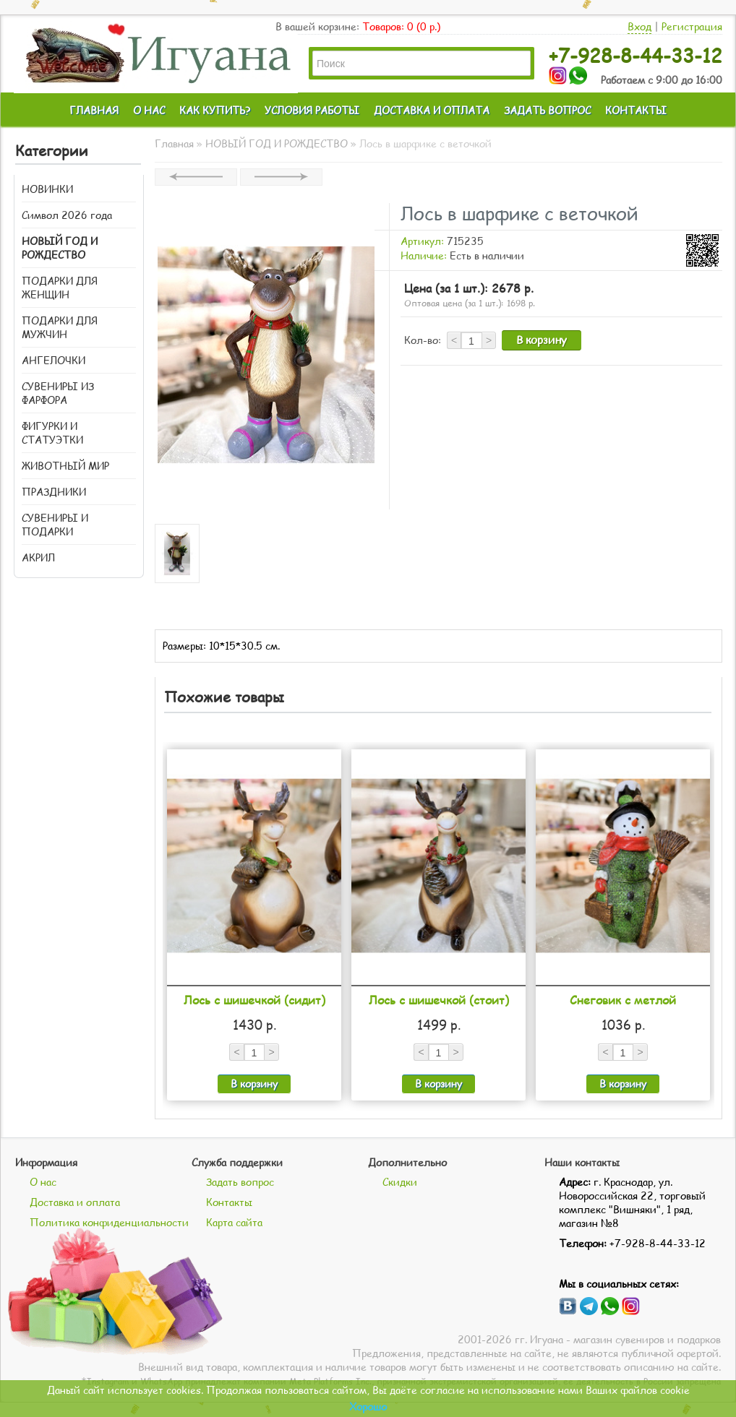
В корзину (541, 339)
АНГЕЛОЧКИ (53, 360)
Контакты (229, 1202)
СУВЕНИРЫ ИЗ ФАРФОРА (58, 393)
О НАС (149, 110)
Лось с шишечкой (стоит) (439, 999)
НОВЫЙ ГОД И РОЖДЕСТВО (60, 248)
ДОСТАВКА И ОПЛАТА (431, 110)
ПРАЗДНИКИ (54, 492)
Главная (174, 143)
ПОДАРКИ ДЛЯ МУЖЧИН (60, 327)
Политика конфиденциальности (109, 1222)
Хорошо (368, 1406)
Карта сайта (234, 1222)
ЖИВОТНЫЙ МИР (65, 466)
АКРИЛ (38, 557)
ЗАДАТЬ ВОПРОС (547, 110)
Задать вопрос (240, 1182)
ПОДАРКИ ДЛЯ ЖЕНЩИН (60, 287)
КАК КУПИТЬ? (214, 110)
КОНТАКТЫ (636, 110)
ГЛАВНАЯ (94, 110)
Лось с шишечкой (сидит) (254, 999)
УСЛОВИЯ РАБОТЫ (312, 110)
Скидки (399, 1182)
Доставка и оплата (75, 1202)
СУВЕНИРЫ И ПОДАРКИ (55, 524)
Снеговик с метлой (623, 999)
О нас (43, 1182)
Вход (639, 26)
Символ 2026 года (67, 215)
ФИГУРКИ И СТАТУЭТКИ (52, 433)
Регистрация (692, 26)
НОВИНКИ (47, 189)
